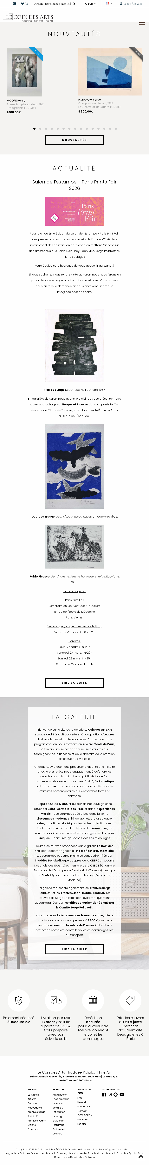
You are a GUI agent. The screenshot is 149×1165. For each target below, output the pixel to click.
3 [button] (46, 129)
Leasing (57, 1116)
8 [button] (75, 129)
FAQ (79, 1097)
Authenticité (60, 1094)
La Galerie (33, 1094)
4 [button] (52, 129)
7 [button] (69, 129)
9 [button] (81, 129)
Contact (82, 1111)
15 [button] (116, 129)
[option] (38, 87)
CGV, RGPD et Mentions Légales (85, 1120)
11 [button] (92, 129)
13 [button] (104, 129)
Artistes (32, 1099)
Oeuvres (32, 1103)
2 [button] (40, 129)
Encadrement (61, 1099)
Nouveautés (35, 1107)
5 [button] (57, 129)
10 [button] (87, 129)
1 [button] (34, 129)
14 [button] (110, 129)
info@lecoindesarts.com (119, 1149)
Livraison (58, 1103)
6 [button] (63, 129)
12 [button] (98, 129)
